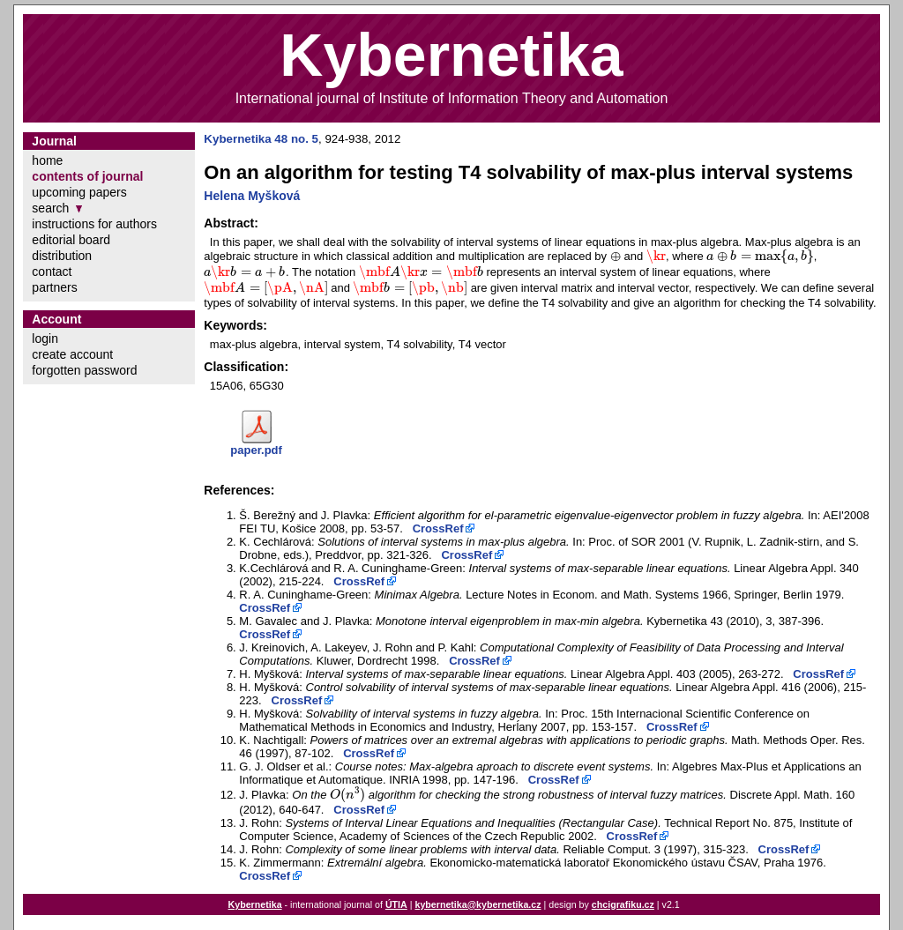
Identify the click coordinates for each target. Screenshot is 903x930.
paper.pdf (256, 450)
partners (54, 287)
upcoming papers (79, 192)
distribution (62, 256)
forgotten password (84, 370)
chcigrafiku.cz (623, 904)
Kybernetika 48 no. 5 (261, 138)
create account (72, 354)
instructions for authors (94, 224)
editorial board (71, 240)
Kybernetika (255, 904)
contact (51, 271)
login (45, 338)
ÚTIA (396, 904)
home (47, 160)
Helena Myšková (252, 196)
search (50, 208)
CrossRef (438, 528)
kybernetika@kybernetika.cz (477, 904)
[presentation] (615, 256)
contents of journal (87, 176)
